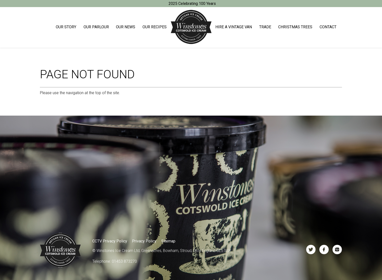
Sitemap (168, 241)
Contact (328, 27)
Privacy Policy (144, 241)
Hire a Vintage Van (233, 27)
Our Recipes (155, 27)
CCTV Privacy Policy (109, 241)
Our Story (66, 27)
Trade (265, 27)
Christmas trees (295, 27)
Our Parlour (96, 27)
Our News (125, 27)
